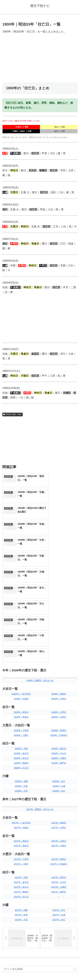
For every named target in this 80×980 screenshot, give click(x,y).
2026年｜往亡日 (21, 673)
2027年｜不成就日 (58, 769)
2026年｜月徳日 (58, 622)
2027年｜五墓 (21, 782)
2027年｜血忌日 (21, 787)
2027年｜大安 (21, 824)
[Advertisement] (40, 58)
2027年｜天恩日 (58, 746)
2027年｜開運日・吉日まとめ (40, 714)
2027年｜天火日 (58, 787)
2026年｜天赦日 (21, 603)
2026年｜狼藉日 (21, 668)
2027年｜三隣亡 (21, 769)
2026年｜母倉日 (21, 622)
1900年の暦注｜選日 (12, 414)
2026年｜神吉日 (21, 617)
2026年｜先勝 (21, 686)
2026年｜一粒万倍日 (21, 599)
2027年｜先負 (21, 820)
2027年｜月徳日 (58, 751)
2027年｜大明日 (58, 732)
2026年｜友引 (58, 686)
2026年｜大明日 (58, 603)
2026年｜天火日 (58, 658)
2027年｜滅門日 (58, 797)
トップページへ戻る (20, 970)
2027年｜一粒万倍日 (21, 727)
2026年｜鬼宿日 (58, 599)
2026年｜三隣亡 (21, 640)
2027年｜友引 (58, 815)
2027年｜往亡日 (21, 801)
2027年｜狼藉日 (21, 797)
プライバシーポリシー (59, 970)
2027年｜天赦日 (21, 732)
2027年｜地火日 (21, 792)
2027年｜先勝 (21, 815)
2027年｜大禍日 (58, 792)
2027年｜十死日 (21, 764)
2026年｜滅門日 (58, 668)
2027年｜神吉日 (21, 746)
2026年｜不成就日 (58, 640)
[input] (40, 874)
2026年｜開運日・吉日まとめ (40, 585)
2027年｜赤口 (58, 824)
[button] (74, 874)
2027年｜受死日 (58, 764)
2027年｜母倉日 (21, 751)
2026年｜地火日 (21, 663)
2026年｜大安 (21, 696)
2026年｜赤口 (58, 696)
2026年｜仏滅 (58, 691)
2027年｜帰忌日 (58, 782)
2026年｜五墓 (21, 653)
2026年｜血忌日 (21, 658)
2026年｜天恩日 (58, 617)
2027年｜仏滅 (58, 820)
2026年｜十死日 (21, 635)
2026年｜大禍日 (58, 663)
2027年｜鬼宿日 (58, 727)
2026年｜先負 (21, 691)
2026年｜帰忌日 (58, 653)
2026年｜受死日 (58, 635)
